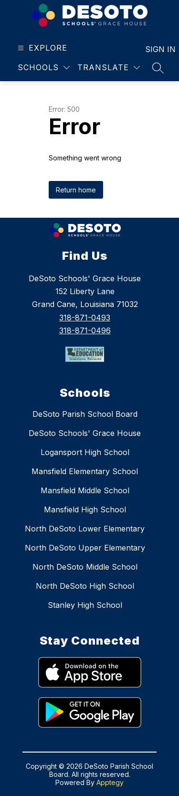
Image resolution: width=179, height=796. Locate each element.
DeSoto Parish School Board (84, 414)
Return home (76, 190)
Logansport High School (85, 452)
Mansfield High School (85, 509)
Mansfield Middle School (85, 490)
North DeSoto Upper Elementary (85, 547)
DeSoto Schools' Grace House (85, 433)
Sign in (154, 49)
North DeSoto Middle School (84, 567)
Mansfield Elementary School (85, 471)
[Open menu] (41, 48)
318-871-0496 (85, 330)
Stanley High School (85, 605)
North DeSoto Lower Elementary (85, 528)
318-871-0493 (84, 317)
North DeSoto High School (85, 586)
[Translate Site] (108, 68)
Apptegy (110, 782)
